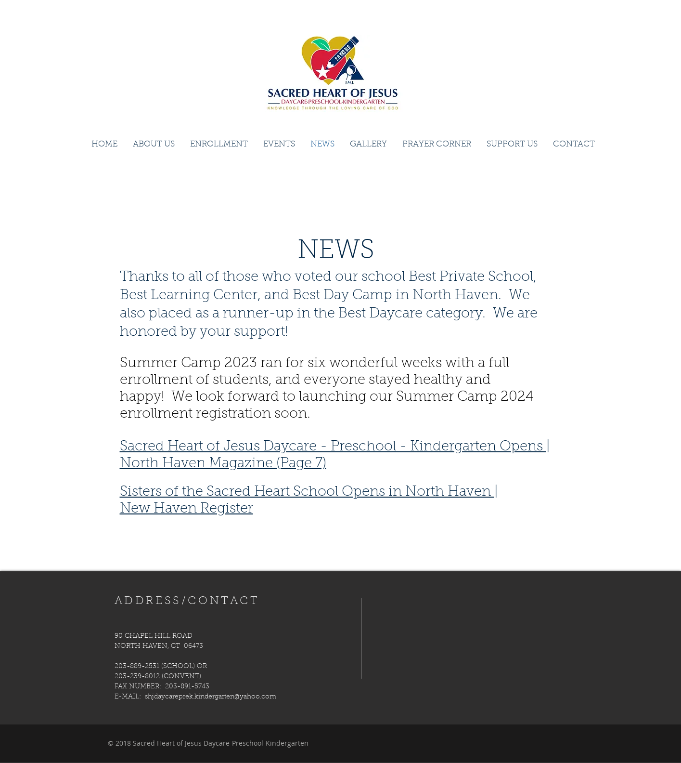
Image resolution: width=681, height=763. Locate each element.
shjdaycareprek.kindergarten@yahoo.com (210, 697)
